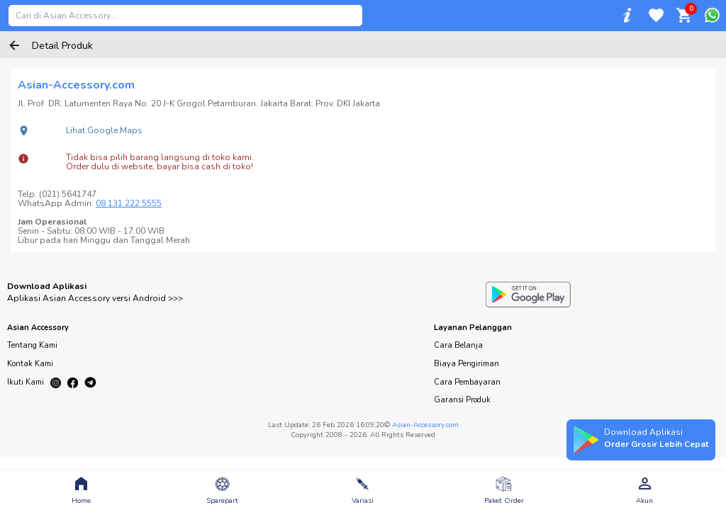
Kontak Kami (30, 363)
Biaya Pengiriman (466, 363)
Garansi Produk (462, 400)
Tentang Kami (32, 345)
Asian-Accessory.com (425, 425)
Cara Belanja (458, 345)
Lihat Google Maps (104, 130)
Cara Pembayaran (467, 382)
